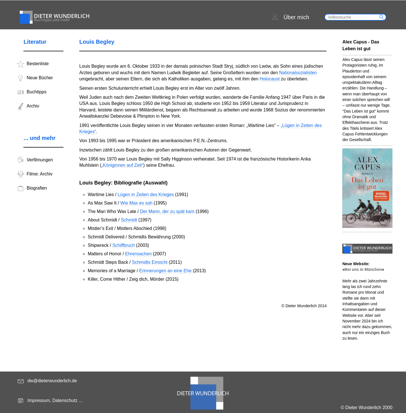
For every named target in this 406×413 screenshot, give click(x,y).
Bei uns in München (363, 269)
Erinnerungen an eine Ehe (165, 270)
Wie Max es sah (136, 203)
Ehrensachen (138, 253)
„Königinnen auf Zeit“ (122, 165)
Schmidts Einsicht (149, 262)
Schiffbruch (123, 245)
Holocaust (270, 78)
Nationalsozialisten (298, 72)
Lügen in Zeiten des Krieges (146, 194)
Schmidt (129, 220)
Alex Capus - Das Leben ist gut (360, 45)
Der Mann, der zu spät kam (167, 211)
